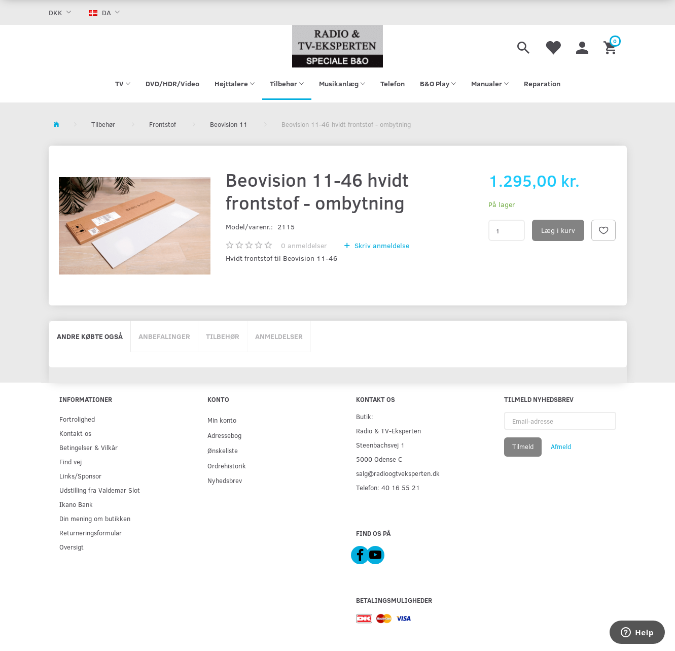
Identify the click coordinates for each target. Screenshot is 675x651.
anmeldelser (304, 245)
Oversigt (71, 546)
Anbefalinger (164, 336)
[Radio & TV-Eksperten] (337, 46)
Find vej (70, 461)
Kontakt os (75, 433)
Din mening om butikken (94, 518)
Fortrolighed (77, 419)
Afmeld (561, 446)
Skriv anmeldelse (380, 245)
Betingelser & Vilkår (88, 447)
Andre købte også (90, 336)
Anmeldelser (279, 336)
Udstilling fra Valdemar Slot (99, 490)
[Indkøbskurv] (611, 46)
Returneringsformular (90, 532)
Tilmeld (523, 446)
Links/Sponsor (80, 475)
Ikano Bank (76, 504)
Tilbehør (222, 336)
